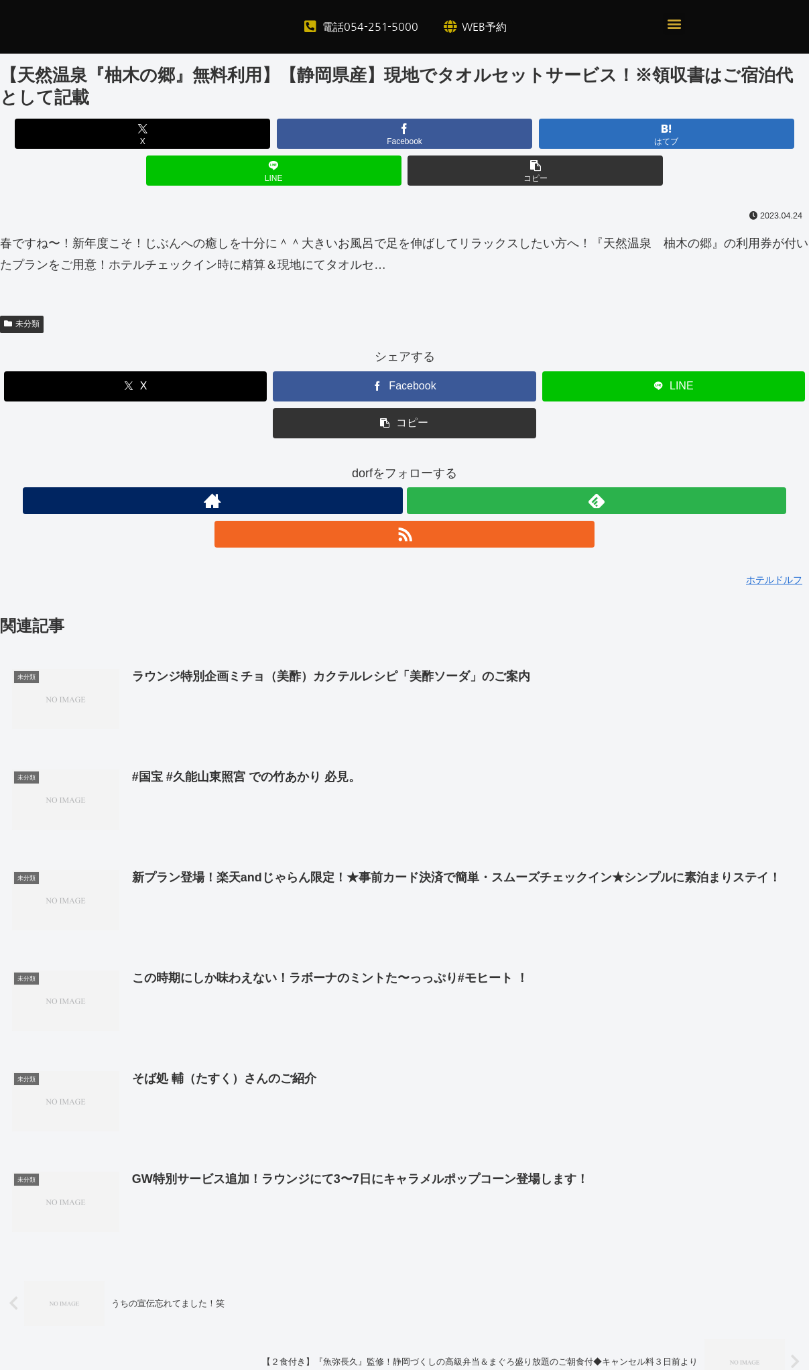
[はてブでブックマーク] (404, 134)
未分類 (22, 287)
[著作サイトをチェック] (374, 463)
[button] (674, 24)
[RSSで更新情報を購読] (435, 463)
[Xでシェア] (132, 134)
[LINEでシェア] (540, 134)
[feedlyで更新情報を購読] (404, 463)
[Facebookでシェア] (268, 134)
